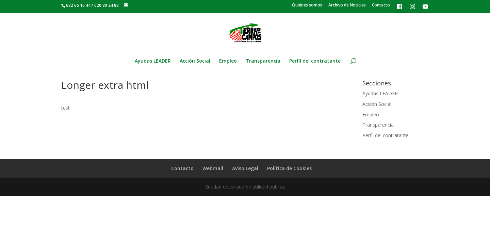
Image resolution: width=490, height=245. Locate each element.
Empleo (228, 61)
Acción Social (195, 61)
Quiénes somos (307, 5)
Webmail (212, 168)
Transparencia (263, 61)
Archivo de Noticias (347, 5)
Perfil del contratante (315, 61)
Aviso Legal (245, 168)
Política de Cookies (289, 168)
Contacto (381, 5)
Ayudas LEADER (153, 61)
